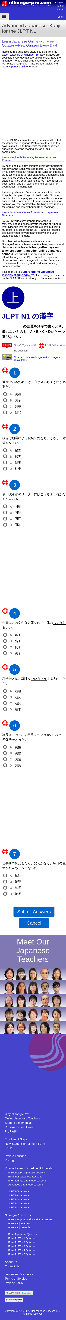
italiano (60, 9)
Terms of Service (16, 1278)
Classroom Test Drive (19, 1127)
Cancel (34, 923)
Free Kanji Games (19, 1223)
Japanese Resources (19, 1274)
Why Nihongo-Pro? (17, 1114)
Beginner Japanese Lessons (25, 1176)
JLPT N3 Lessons (18, 1199)
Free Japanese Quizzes (22, 1234)
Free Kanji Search (19, 1227)
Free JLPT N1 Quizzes (21, 1238)
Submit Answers (34, 911)
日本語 (60, 6)
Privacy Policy (14, 1283)
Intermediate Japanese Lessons (27, 1180)
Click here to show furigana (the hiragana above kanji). (37, 358)
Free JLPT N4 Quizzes (21, 1250)
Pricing (9, 1160)
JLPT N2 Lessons (18, 1203)
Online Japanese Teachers (22, 1118)
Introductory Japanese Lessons (27, 1172)
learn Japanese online (15, 66)
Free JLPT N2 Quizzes (21, 1242)
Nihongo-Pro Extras (18, 1215)
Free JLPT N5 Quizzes (21, 1254)
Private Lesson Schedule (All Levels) (29, 1168)
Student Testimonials (18, 1122)
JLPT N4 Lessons (18, 1195)
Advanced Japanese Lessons (25, 1184)
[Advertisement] (33, 103)
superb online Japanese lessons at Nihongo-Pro (28, 273)
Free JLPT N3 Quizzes (21, 1246)
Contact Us (12, 1266)
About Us (11, 1262)
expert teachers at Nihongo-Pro (20, 54)
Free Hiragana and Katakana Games (30, 1219)
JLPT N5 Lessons (18, 1191)
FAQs (8, 1148)
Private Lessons (15, 1156)
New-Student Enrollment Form (25, 1143)
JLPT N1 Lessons (18, 1207)
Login (61, 16)
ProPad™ (11, 1131)
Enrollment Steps (16, 1139)
